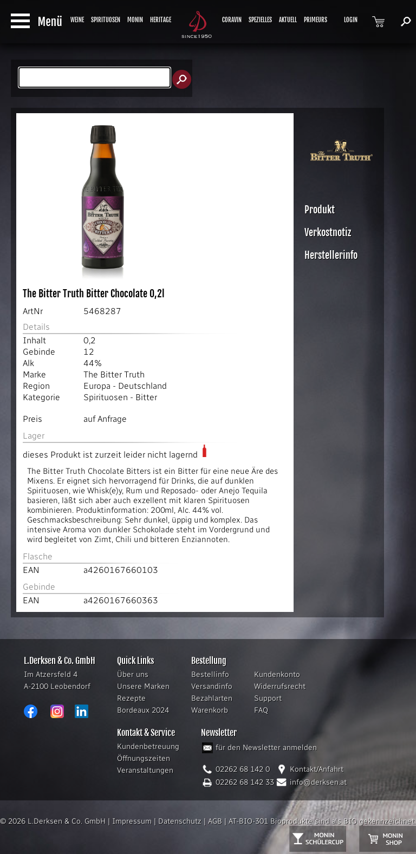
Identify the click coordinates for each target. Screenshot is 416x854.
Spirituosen (105, 397)
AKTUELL (288, 20)
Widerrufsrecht (280, 686)
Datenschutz (180, 821)
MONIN (135, 20)
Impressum (132, 821)
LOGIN (351, 20)
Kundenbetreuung (148, 746)
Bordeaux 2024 (143, 710)
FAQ (261, 710)
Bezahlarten (211, 698)
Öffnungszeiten (143, 758)
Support (268, 698)
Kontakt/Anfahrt (316, 769)
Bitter (146, 397)
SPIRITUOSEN (105, 20)
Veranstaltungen (145, 770)
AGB (215, 821)
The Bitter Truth (114, 374)
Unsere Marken (143, 686)
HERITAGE (160, 20)
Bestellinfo (210, 674)
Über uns (132, 674)
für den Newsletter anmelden (266, 747)
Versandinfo (211, 686)
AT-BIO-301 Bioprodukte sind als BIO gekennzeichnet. (322, 821)
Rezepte (131, 698)
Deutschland (142, 386)
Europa (96, 386)
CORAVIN (232, 20)
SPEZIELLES (260, 20)
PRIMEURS (315, 20)
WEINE (77, 20)
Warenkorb (209, 710)
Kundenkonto (277, 674)
